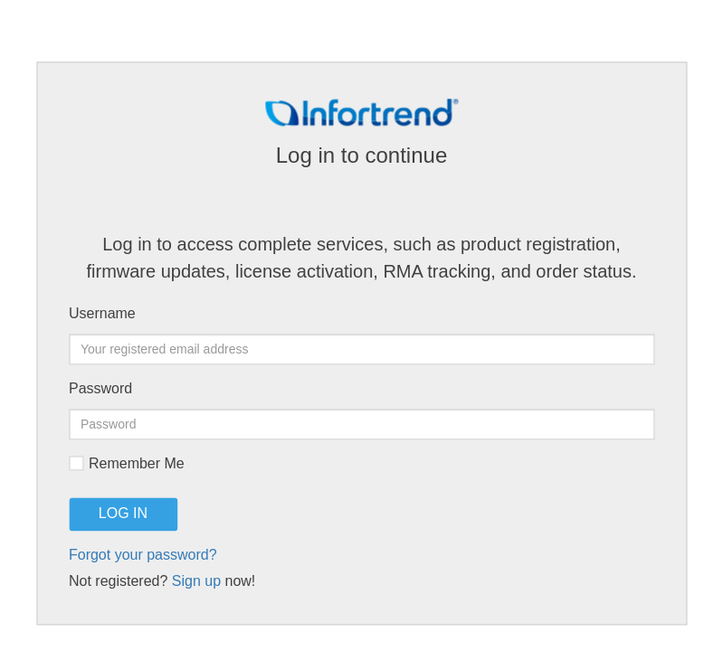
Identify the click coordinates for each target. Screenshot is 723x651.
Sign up (196, 582)
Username (102, 314)
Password (100, 389)
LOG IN (123, 514)
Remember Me (127, 464)
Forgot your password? (143, 555)
